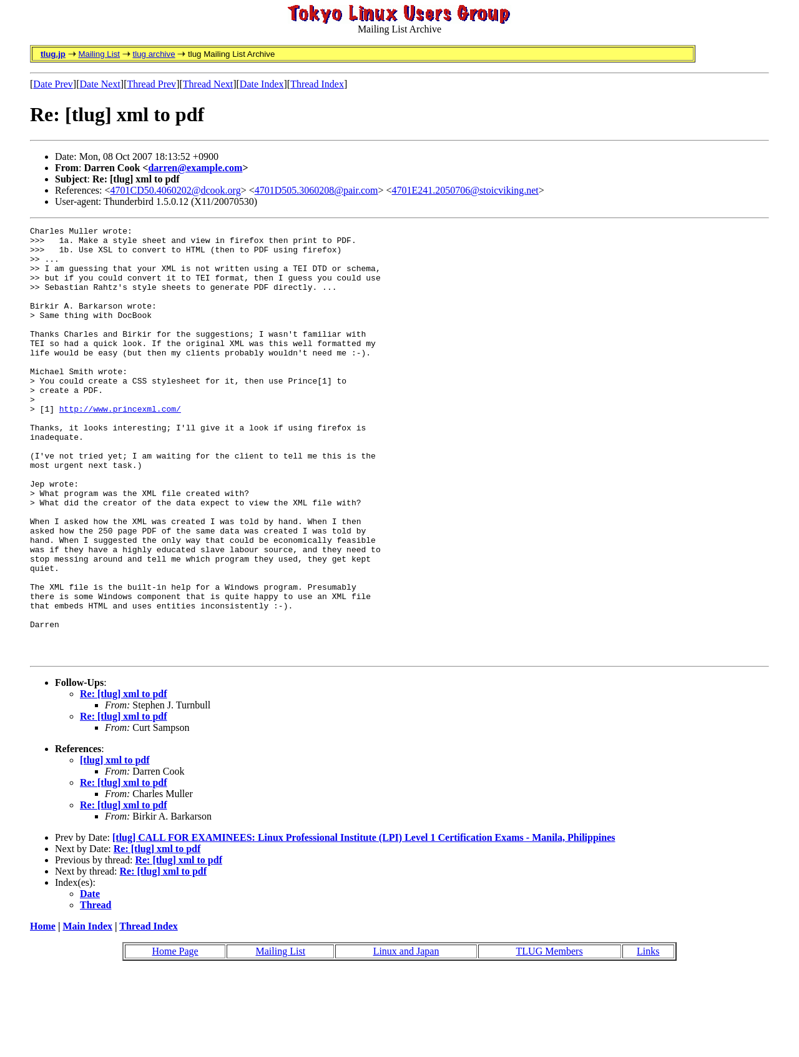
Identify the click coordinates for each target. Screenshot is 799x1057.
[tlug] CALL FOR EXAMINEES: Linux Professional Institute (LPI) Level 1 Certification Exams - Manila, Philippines (363, 923)
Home (43, 1012)
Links (648, 1037)
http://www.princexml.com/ (120, 446)
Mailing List (99, 54)
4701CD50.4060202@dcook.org (175, 190)
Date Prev (53, 84)
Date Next (100, 84)
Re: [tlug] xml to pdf (123, 780)
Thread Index (317, 84)
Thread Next (208, 84)
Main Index (87, 1012)
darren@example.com (195, 167)
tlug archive (153, 54)
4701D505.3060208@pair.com (316, 190)
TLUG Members (549, 1037)
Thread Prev (151, 84)
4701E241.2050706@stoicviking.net (465, 190)
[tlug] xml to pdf (115, 846)
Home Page (175, 1037)
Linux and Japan (406, 1037)
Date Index (262, 84)
